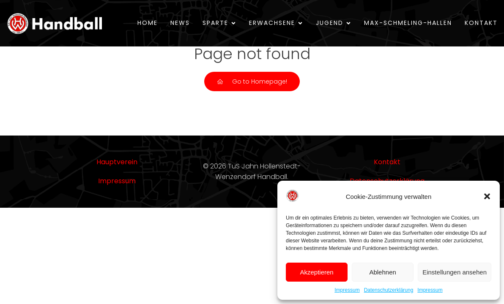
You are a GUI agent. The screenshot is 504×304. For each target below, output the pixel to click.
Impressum (346, 290)
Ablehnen (382, 272)
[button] (487, 196)
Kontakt (481, 23)
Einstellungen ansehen (454, 272)
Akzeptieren (316, 272)
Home (147, 23)
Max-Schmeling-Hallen (408, 23)
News (180, 23)
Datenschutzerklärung (389, 290)
